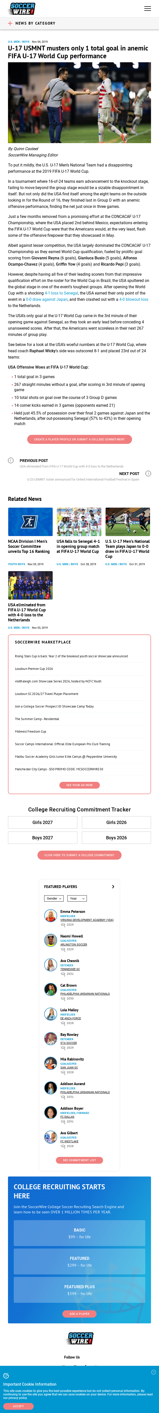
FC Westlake (69, 1141)
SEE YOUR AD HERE (79, 785)
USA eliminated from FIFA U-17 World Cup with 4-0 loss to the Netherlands (27, 612)
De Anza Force (70, 1018)
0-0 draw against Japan (47, 299)
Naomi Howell (71, 936)
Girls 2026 (116, 822)
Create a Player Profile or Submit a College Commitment (79, 439)
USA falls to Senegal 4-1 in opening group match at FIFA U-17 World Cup (78, 546)
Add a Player (79, 1314)
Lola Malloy (69, 1010)
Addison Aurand (72, 1083)
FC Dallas (67, 1116)
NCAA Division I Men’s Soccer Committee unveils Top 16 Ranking (29, 546)
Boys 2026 (116, 837)
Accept (18, 1406)
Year (73, 898)
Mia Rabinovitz (72, 1059)
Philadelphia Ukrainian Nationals (85, 993)
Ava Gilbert (69, 1133)
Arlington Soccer (73, 944)
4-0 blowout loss (133, 299)
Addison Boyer (71, 1108)
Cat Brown (68, 985)
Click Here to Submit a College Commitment (79, 855)
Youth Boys (16, 564)
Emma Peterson (72, 911)
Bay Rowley (69, 1034)
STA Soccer (68, 1043)
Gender (52, 898)
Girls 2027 (42, 822)
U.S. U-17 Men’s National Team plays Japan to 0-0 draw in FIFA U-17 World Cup (127, 549)
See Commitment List (79, 1160)
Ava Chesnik (69, 960)
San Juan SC (69, 1067)
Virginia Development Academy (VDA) (87, 920)
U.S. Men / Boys (18, 41)
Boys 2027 (42, 837)
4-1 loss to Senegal (61, 293)
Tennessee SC (70, 969)
